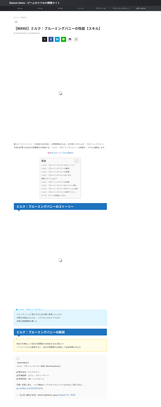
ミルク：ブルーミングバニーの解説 (55, 168)
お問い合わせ (141, 8)
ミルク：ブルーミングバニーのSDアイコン (58, 192)
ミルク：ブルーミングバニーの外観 (55, 182)
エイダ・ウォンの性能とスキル (53, 195)
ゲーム (40, 8)
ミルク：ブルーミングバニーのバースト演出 (58, 185)
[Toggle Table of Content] (75, 161)
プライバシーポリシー (121, 8)
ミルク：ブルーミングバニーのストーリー (58, 165)
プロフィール (101, 8)
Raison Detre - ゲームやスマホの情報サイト (34, 3)
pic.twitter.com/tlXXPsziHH (27, 388)
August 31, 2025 (65, 394)
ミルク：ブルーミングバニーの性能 (55, 172)
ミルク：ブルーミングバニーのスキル (56, 175)
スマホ (60, 8)
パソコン (80, 8)
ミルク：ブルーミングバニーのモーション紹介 (59, 189)
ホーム (20, 8)
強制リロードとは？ (49, 179)
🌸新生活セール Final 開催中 (60, 153)
